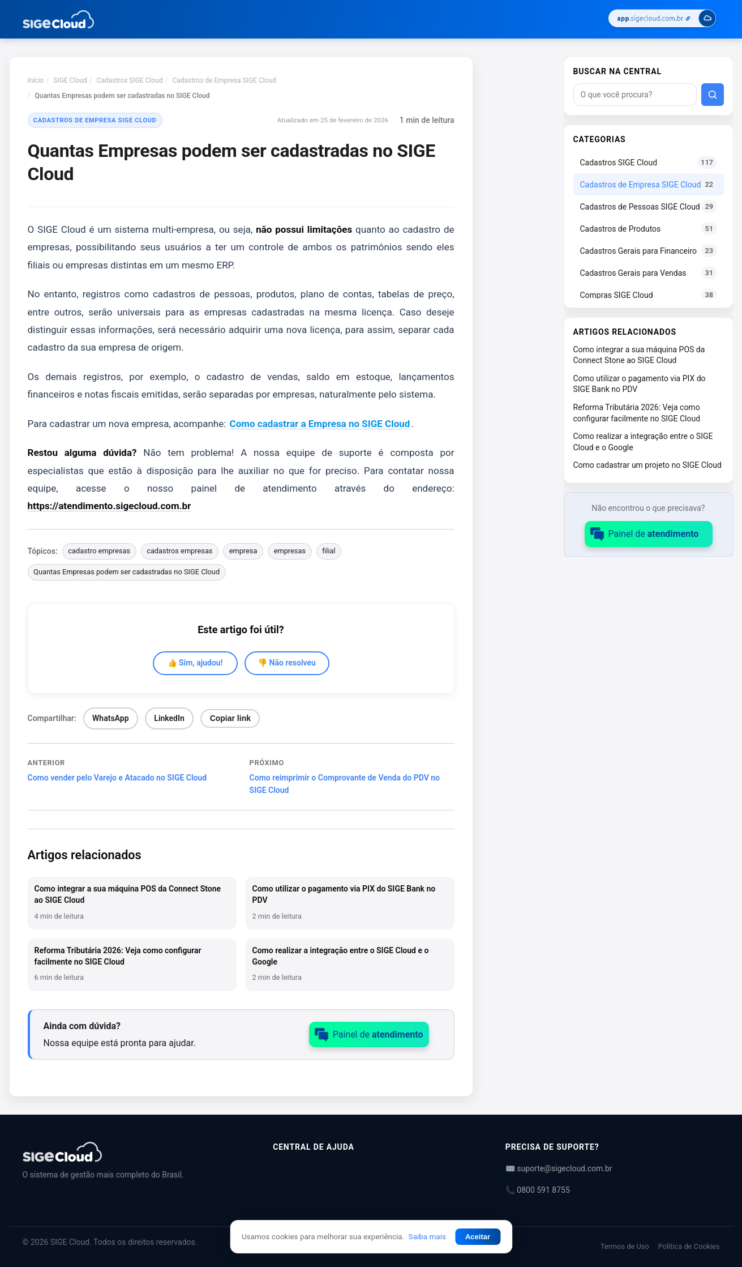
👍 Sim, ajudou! (195, 662)
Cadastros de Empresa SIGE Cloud (224, 80)
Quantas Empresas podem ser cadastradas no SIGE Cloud (126, 572)
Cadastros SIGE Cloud (130, 80)
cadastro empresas (99, 551)
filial (328, 551)
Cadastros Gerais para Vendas (648, 272)
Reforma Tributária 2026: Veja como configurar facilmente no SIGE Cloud (637, 413)
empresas (290, 551)
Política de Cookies (689, 1246)
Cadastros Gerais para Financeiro (648, 250)
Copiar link (230, 718)
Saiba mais (427, 1236)
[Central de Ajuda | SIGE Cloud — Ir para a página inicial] (59, 19)
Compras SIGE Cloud (648, 294)
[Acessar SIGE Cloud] (662, 19)
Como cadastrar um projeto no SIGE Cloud (647, 465)
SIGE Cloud (70, 80)
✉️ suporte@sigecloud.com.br (558, 1168)
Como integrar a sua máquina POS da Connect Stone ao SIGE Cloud (639, 355)
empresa (243, 551)
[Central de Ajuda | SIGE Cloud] (134, 1152)
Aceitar (477, 1236)
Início (36, 80)
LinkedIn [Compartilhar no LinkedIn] (169, 718)
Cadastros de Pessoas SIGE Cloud (648, 206)
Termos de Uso (625, 1246)
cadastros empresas (179, 551)
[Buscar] (712, 94)
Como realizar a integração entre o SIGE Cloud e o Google (643, 442)
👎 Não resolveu (287, 662)
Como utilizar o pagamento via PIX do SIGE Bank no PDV (639, 384)
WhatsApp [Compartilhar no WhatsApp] (110, 718)
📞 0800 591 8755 (537, 1190)
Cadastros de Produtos (648, 228)
